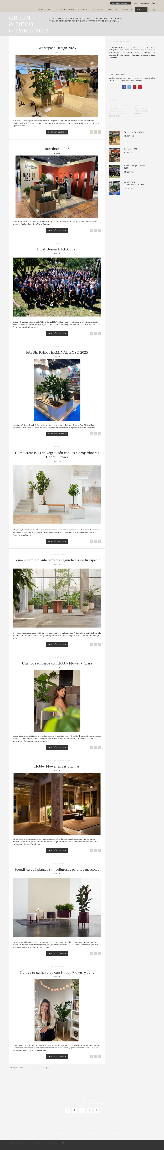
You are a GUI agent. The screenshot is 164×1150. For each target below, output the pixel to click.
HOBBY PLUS (115, 111)
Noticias (141, 10)
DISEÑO (57, 447)
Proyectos (128, 10)
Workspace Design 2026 (134, 132)
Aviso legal (35, 1143)
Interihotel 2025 (131, 149)
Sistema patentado (65, 10)
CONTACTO (145, 3)
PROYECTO (139, 113)
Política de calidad (50, 1143)
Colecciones (84, 10)
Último (49, 1068)
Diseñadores (113, 10)
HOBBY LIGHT (140, 108)
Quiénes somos (45, 10)
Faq (135, 3)
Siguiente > (42, 1068)
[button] (148, 9)
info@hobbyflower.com (40, 1133)
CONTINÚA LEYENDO (57, 132)
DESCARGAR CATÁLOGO (121, 3)
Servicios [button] (98, 10)
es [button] (153, 3)
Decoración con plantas (57, 554)
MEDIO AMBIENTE (117, 113)
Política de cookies (69, 1143)
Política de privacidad (18, 1143)
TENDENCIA (57, 42)
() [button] (153, 10)
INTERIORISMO (49, 760)
